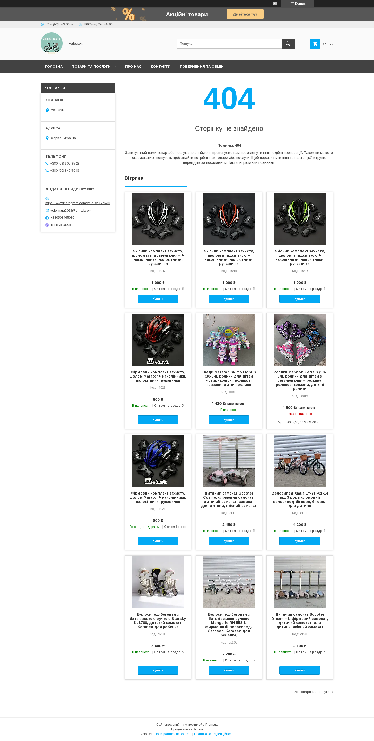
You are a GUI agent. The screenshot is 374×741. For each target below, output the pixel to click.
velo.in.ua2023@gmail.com (71, 210)
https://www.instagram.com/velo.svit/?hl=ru (77, 203)
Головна (54, 66)
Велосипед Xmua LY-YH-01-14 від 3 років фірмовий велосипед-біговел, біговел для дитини (300, 499)
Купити (157, 299)
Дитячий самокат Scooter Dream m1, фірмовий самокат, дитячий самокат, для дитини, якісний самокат (299, 620)
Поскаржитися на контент (173, 734)
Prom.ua (211, 724)
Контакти (160, 66)
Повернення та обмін (202, 66)
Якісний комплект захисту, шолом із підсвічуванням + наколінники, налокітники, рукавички (158, 257)
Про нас (133, 66)
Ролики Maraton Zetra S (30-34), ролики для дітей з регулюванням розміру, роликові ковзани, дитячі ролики (299, 380)
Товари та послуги (91, 66)
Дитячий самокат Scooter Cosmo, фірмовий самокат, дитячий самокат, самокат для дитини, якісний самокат (229, 499)
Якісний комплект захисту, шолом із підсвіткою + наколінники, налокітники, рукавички (229, 257)
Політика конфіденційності (213, 734)
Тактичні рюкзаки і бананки (251, 162)
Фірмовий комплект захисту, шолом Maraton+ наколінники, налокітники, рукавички (158, 376)
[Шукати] (288, 44)
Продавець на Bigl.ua (187, 729)
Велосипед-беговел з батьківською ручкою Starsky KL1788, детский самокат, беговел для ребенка (158, 620)
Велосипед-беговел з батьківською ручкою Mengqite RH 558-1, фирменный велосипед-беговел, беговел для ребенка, (228, 624)
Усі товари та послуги (311, 692)
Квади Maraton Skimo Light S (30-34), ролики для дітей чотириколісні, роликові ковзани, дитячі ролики (229, 378)
